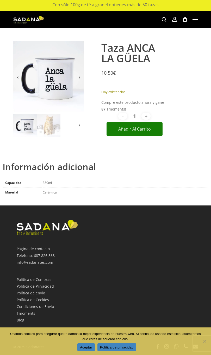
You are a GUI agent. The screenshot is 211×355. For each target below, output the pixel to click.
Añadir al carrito (134, 129)
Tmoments (26, 313)
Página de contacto (33, 248)
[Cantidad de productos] (134, 116)
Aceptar (86, 347)
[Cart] (185, 19)
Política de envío (31, 293)
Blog (20, 320)
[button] (195, 19)
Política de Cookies (33, 299)
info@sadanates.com (35, 262)
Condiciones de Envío (35, 306)
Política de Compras (34, 279)
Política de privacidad (117, 347)
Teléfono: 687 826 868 (36, 255)
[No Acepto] (204, 341)
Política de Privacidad (35, 286)
